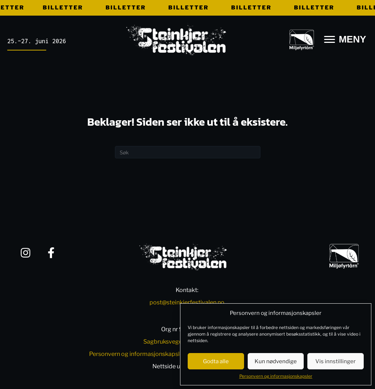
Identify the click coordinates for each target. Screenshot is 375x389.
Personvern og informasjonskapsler (275, 376)
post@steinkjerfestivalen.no (186, 302)
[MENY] (345, 39)
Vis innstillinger (335, 361)
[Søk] (187, 152)
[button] (25, 253)
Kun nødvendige (276, 361)
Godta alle (216, 361)
